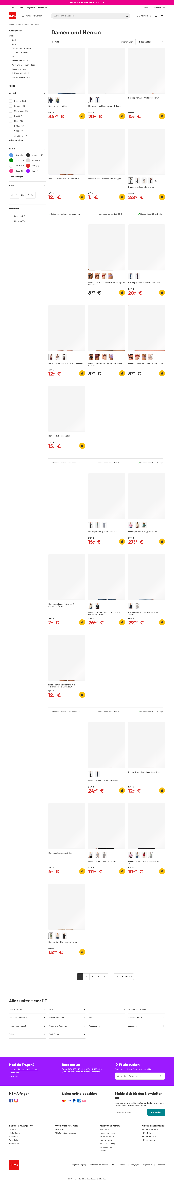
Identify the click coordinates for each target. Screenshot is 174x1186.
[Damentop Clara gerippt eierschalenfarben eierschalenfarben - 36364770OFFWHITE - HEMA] (57, 936)
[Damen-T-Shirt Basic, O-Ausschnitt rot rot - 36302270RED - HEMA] (144, 855)
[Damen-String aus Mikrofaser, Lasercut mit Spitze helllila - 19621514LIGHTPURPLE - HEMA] (144, 357)
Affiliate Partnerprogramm (65, 1133)
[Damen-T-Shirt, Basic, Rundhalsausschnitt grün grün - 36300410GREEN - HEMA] (150, 855)
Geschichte (104, 1129)
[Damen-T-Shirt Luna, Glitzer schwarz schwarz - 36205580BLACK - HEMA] (104, 855)
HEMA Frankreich (149, 1136)
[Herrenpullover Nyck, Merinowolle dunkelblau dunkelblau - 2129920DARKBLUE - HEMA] (130, 606)
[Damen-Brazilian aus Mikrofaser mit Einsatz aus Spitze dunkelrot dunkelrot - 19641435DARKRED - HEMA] (104, 276)
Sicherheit (104, 1151)
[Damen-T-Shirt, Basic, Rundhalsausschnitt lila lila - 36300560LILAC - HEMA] (130, 855)
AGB (114, 1165)
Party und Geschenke (18, 1018)
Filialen (146, 8)
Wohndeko (13, 1136)
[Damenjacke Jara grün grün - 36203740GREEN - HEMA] (57, 100)
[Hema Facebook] (11, 1100)
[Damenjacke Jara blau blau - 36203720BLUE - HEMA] (50, 100)
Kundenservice (106, 1147)
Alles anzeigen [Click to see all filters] (16, 140)
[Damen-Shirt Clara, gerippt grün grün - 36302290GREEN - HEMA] (50, 936)
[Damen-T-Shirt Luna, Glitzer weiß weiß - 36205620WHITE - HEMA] (90, 855)
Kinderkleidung (15, 1133)
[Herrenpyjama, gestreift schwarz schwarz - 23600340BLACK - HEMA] (90, 525)
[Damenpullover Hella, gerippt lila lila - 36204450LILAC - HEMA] (130, 525)
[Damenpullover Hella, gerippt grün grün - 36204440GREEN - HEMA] (144, 525)
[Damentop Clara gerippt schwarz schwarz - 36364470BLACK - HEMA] (64, 936)
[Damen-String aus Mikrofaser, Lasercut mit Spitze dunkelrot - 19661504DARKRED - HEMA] (137, 357)
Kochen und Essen (19, 52)
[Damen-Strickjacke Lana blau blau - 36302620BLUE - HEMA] (137, 181)
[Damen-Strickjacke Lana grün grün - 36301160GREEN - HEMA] (130, 181)
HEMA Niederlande (150, 1129)
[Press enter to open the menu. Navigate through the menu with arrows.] (33, 16)
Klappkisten (14, 1143)
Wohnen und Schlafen (21, 48)
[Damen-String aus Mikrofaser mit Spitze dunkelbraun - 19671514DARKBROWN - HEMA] (150, 357)
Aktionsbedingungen (108, 1143)
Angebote (132, 1026)
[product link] (66, 71)
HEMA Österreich (149, 1140)
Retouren (14, 1073)
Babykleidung (14, 1129)
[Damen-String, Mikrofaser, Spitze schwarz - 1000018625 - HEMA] (130, 357)
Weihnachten (94, 1026)
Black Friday (54, 1034)
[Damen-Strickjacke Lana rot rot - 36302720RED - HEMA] (150, 181)
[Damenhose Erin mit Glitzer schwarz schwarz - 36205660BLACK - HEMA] (90, 774)
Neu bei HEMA (15, 1009)
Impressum (147, 1165)
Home (11, 25)
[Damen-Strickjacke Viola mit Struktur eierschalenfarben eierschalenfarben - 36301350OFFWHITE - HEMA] (90, 606)
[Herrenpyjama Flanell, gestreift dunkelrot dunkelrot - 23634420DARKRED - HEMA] (90, 100)
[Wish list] (156, 16)
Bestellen (14, 1076)
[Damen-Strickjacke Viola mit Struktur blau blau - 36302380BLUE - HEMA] (97, 606)
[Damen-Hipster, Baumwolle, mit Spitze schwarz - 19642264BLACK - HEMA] (90, 357)
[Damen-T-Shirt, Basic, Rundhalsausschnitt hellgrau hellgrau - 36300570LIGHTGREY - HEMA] (137, 855)
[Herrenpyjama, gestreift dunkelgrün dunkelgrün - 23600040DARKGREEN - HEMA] (97, 525)
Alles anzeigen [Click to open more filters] (16, 176)
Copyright (135, 1165)
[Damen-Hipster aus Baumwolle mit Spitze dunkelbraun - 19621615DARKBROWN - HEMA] (104, 357)
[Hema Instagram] (16, 1100)
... (111, 976)
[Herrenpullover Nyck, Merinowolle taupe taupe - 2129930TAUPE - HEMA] (137, 606)
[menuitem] (10, 8)
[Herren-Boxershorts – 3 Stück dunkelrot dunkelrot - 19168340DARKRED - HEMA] (50, 357)
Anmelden (156, 1112)
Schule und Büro (18, 69)
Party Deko (13, 1140)
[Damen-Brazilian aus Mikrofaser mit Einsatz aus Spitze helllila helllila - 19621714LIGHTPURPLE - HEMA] (110, 276)
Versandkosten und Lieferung (24, 1069)
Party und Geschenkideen (23, 65)
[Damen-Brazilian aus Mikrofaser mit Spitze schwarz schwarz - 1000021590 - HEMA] (90, 276)
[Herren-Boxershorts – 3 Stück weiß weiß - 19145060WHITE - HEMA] (57, 357)
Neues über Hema (107, 1133)
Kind (13, 40)
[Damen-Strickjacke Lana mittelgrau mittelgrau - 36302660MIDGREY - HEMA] (144, 181)
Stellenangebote (107, 1136)
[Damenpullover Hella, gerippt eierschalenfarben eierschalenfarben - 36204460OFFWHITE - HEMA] (137, 525)
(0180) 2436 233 (69, 1069)
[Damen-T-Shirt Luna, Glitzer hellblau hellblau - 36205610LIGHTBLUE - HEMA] (97, 855)
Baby (13, 44)
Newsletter (59, 1129)
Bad (13, 56)
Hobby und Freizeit (20, 73)
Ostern (12, 1034)
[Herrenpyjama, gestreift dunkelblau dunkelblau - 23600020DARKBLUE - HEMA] (104, 525)
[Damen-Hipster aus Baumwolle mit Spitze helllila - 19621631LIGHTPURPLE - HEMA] (110, 357)
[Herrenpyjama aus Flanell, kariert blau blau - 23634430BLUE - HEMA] (97, 100)
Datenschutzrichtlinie (99, 1165)
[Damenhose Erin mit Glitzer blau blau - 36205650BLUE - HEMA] (97, 774)
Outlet (19, 25)
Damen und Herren (20, 61)
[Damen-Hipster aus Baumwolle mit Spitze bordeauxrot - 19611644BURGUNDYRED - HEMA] (97, 357)
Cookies (123, 1165)
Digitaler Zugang (79, 1165)
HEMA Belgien (147, 1133)
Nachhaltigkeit (106, 1140)
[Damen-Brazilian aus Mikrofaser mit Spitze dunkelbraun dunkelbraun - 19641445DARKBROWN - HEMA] (97, 276)
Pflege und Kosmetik (21, 77)
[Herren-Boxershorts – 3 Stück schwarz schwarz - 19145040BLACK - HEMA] (64, 357)
